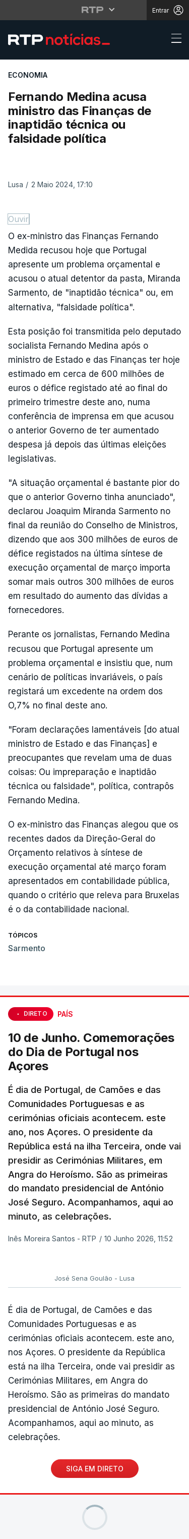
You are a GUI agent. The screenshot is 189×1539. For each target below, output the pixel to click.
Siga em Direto (94, 1468)
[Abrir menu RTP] (94, 9)
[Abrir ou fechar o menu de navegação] (173, 40)
